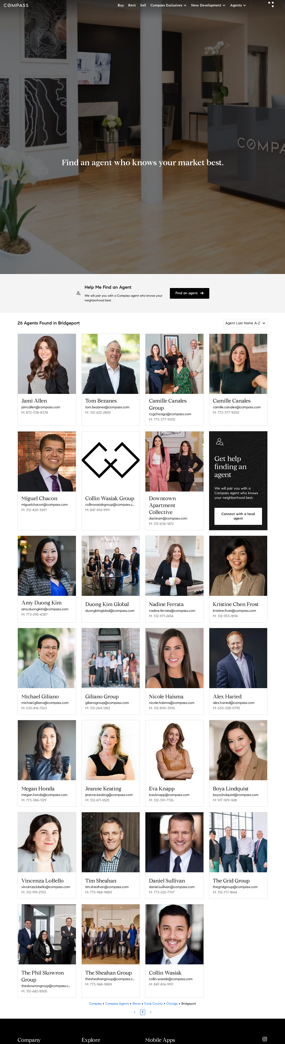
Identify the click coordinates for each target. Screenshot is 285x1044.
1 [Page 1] (142, 1012)
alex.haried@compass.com (233, 703)
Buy (121, 5)
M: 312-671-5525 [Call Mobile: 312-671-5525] (97, 800)
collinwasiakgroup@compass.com (110, 504)
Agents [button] (238, 5)
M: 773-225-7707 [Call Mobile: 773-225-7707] (162, 892)
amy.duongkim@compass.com (44, 609)
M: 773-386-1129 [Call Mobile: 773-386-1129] (33, 800)
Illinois (136, 1004)
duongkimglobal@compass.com (109, 611)
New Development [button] (208, 5)
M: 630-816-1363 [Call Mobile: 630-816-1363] (34, 708)
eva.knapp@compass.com (169, 795)
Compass (95, 1004)
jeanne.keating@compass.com (109, 795)
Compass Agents (117, 1004)
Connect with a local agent (238, 516)
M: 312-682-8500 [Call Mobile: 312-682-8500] (34, 991)
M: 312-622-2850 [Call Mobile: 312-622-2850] (98, 412)
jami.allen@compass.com (40, 407)
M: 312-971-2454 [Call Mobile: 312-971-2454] (161, 616)
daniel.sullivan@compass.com (172, 887)
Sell (143, 5)
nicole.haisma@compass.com (171, 703)
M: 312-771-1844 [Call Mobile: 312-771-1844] (225, 892)
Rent (132, 5)
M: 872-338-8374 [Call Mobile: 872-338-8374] (34, 412)
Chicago (172, 1004)
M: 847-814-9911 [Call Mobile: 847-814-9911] (97, 510)
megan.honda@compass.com (44, 795)
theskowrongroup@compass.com (46, 986)
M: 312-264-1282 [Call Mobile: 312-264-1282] (97, 708)
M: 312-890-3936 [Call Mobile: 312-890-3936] (162, 708)
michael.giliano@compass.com (45, 703)
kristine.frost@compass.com (234, 611)
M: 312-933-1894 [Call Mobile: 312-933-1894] (225, 616)
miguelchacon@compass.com (44, 504)
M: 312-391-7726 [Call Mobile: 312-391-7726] (161, 800)
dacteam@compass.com (168, 518)
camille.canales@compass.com (237, 407)
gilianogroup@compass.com (107, 703)
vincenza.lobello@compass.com (45, 887)
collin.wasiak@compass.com (171, 979)
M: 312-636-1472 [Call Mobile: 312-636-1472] (161, 524)
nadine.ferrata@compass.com (172, 611)
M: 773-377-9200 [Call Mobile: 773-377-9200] (162, 419)
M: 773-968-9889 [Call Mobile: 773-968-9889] (98, 892)
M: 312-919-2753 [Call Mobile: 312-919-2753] (33, 892)
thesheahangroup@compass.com (110, 979)
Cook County (153, 1004)
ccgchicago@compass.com (170, 414)
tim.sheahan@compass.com (107, 887)
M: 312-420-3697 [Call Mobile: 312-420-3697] (34, 510)
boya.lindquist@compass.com (236, 795)
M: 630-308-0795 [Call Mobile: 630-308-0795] (226, 708)
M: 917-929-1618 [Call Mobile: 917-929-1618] (225, 800)
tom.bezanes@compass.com (107, 407)
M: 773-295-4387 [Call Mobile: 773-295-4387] (34, 614)
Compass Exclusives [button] (169, 5)
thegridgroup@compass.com (235, 887)
